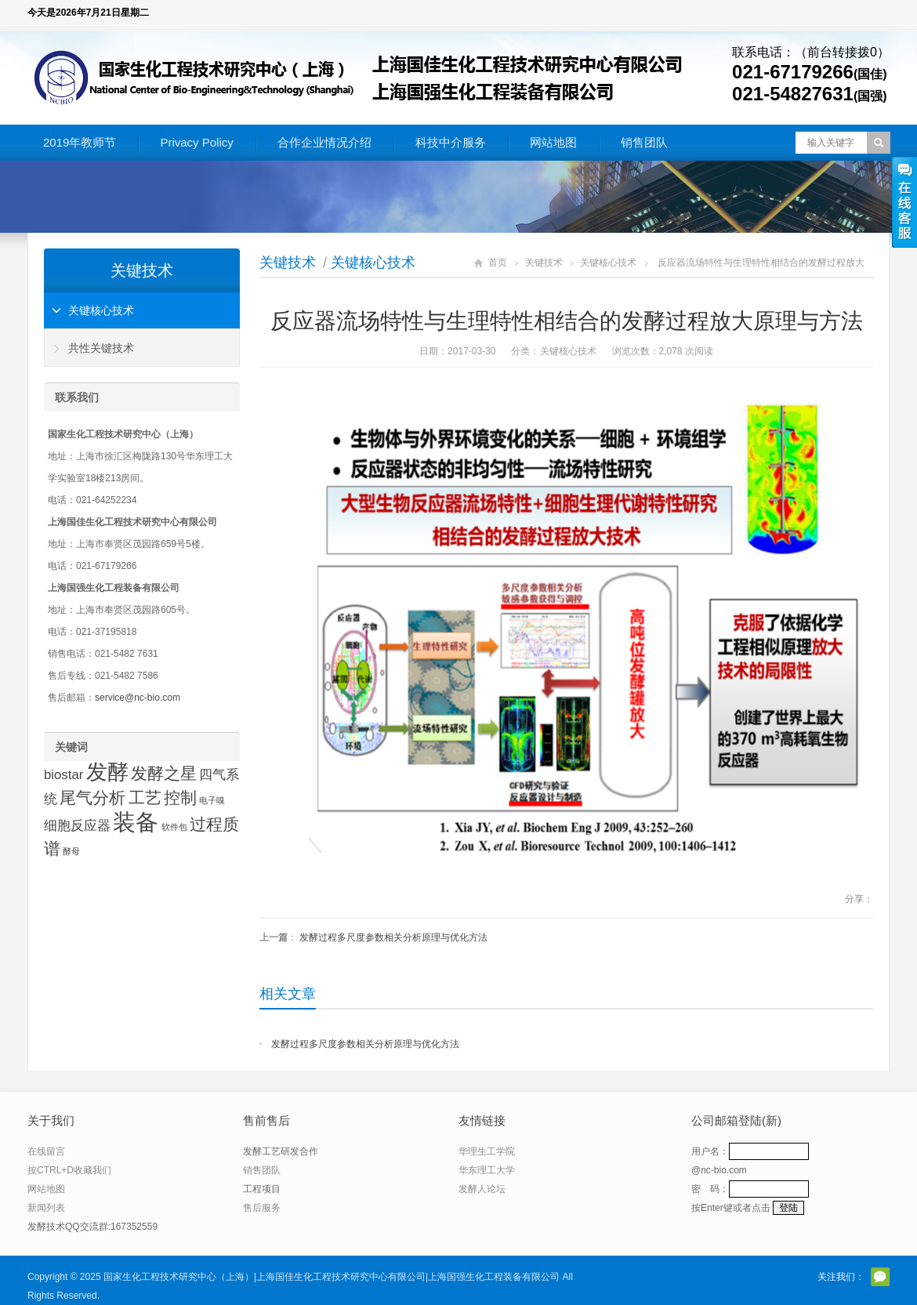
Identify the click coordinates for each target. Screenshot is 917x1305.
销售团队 (644, 142)
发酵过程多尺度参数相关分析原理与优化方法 (393, 937)
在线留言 (46, 1151)
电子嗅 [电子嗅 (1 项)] (212, 800)
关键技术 (287, 262)
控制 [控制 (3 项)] (180, 797)
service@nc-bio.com (137, 697)
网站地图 (553, 142)
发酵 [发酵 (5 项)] (107, 772)
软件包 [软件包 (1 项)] (174, 827)
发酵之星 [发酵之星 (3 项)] (164, 773)
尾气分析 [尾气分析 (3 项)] (92, 797)
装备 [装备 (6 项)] (135, 822)
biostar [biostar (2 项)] (63, 774)
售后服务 (262, 1207)
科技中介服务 (450, 142)
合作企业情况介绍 (324, 142)
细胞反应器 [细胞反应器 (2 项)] (77, 825)
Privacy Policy (196, 142)
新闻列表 (46, 1207)
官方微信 (880, 1276)
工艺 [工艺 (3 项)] (145, 797)
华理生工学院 (486, 1151)
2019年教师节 (79, 142)
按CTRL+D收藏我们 (69, 1170)
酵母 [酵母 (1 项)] (71, 851)
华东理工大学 (486, 1170)
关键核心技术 (373, 262)
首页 (497, 262)
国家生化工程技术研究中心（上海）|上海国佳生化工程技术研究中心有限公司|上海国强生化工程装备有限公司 (331, 1276)
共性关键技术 (101, 348)
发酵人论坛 (482, 1189)
